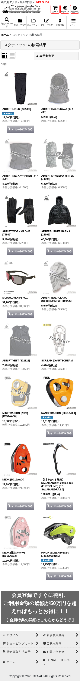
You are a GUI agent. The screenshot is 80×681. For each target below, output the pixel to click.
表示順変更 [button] (45, 56)
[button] (74, 9)
